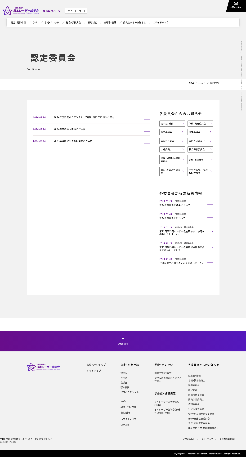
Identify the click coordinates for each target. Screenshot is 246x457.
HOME (191, 83)
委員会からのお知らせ (134, 22)
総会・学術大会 (73, 22)
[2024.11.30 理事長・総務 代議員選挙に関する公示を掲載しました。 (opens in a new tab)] (186, 260)
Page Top (123, 343)
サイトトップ (74, 10)
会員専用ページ (52, 10)
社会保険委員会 (197, 149)
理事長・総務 (167, 123)
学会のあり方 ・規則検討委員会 (199, 171)
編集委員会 (166, 132)
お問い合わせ (189, 439)
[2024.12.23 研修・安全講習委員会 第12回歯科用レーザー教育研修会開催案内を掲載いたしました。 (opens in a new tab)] (186, 246)
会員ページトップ (96, 364)
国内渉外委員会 (197, 140)
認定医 (124, 373)
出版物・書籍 (110, 22)
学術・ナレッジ (51, 22)
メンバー (202, 83)
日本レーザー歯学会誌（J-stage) (167, 403)
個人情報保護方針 (227, 439)
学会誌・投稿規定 (165, 393)
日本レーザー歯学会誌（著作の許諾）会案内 (167, 411)
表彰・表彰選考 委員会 (170, 171)
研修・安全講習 (196, 159)
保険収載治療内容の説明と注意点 (167, 379)
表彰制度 (92, 22)
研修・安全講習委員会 (199, 418)
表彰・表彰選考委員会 (199, 423)
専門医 (124, 377)
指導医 (124, 382)
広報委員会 (166, 149)
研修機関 (125, 387)
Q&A (35, 22)
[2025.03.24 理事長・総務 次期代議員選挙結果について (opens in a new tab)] (186, 202)
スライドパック (161, 22)
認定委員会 (194, 132)
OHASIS (125, 424)
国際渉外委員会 (169, 140)
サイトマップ (207, 439)
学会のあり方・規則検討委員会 (203, 428)
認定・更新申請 (18, 22)
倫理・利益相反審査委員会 (170, 159)
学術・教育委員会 (197, 123)
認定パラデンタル (130, 392)
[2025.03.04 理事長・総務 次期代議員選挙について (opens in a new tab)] (186, 215)
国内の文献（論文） (163, 373)
